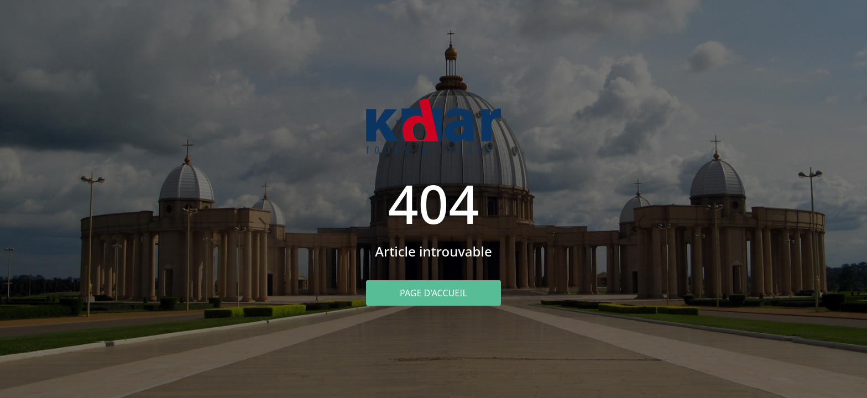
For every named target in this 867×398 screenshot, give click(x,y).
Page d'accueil (433, 293)
